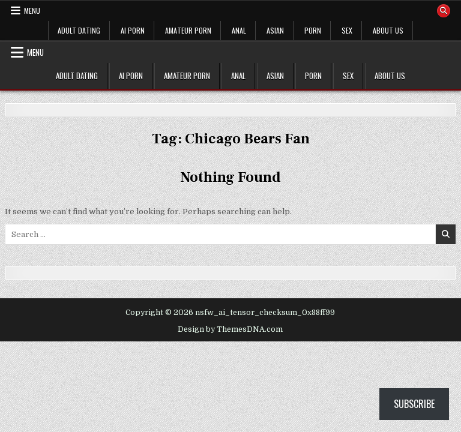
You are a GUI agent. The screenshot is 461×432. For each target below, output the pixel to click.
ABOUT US (388, 30)
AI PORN (133, 30)
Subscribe (414, 404)
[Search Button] (443, 10)
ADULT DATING (79, 30)
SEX (347, 30)
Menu (32, 10)
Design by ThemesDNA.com (230, 329)
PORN (312, 30)
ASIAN (275, 30)
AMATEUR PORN (188, 30)
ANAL (239, 30)
